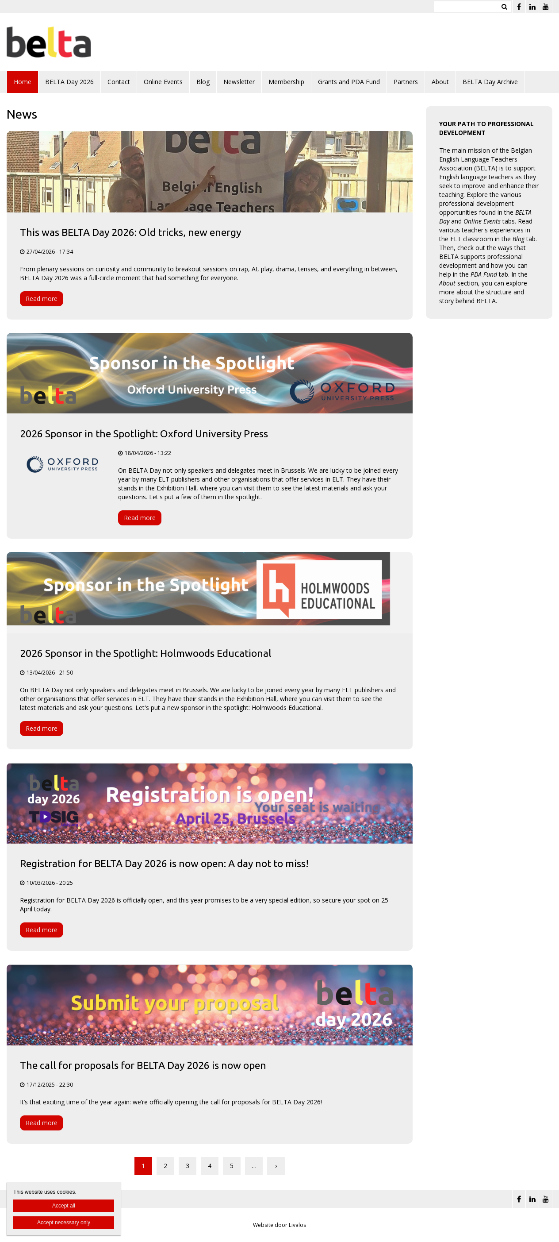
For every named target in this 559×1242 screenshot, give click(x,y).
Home (22, 81)
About (440, 81)
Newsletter (239, 81)
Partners (406, 81)
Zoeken (504, 6)
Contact (118, 81)
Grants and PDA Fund (349, 81)
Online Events (163, 81)
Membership (286, 81)
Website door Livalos (279, 1225)
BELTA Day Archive (490, 81)
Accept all (63, 1206)
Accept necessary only (63, 1222)
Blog (203, 81)
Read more (41, 298)
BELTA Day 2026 (69, 81)
